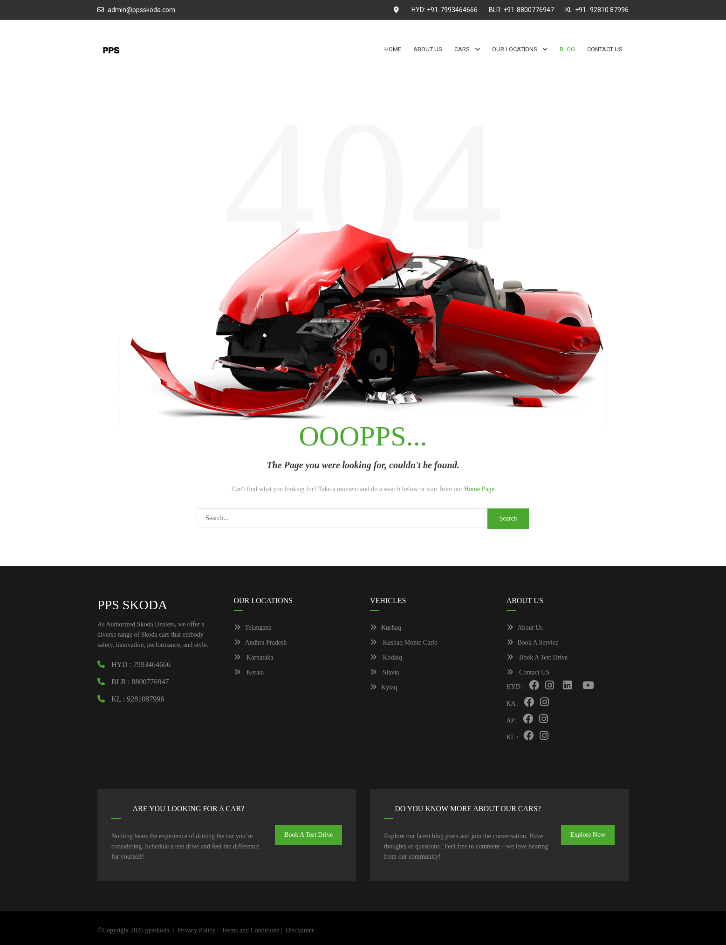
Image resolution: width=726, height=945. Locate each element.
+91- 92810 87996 (602, 10)
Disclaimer (299, 930)
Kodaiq (386, 657)
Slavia (384, 672)
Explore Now (587, 834)
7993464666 (152, 664)
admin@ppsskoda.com (141, 10)
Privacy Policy (196, 930)
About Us (525, 627)
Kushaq (385, 627)
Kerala (249, 672)
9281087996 (145, 699)
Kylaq (383, 687)
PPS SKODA (132, 605)
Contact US (528, 672)
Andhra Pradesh (260, 642)
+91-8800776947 (528, 10)
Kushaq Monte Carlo (404, 642)
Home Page (479, 489)
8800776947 (150, 682)
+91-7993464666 (452, 10)
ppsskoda (157, 930)
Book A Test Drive (537, 657)
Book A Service (533, 642)
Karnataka (254, 657)
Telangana (253, 627)
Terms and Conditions (250, 930)
